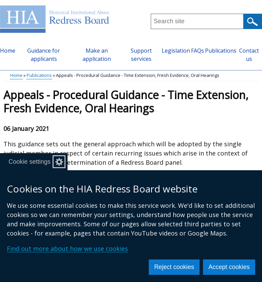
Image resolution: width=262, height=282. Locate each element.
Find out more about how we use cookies (67, 248)
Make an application (97, 55)
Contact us (249, 55)
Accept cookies (229, 267)
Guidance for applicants (43, 55)
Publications (220, 50)
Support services (141, 55)
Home (7, 50)
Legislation (176, 50)
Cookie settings (29, 161)
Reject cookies (174, 267)
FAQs (197, 50)
